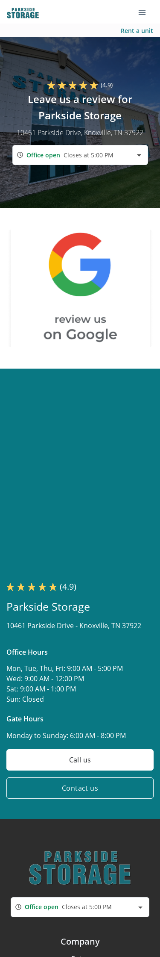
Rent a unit (137, 31)
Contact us (80, 788)
